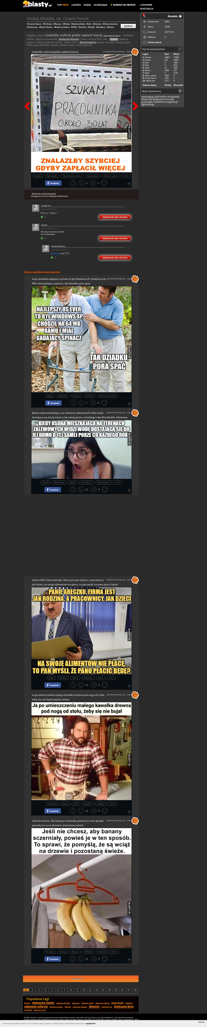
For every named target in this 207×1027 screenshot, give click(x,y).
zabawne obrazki (63, 1003)
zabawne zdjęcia (36, 1006)
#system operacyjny (107, 396)
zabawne (129, 1003)
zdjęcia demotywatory (112, 36)
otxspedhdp (173, 96)
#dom (72, 482)
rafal (147, 68)
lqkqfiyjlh (158, 99)
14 (109, 990)
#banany (75, 952)
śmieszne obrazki (69, 39)
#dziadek (62, 396)
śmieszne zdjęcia (102, 1003)
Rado (147, 73)
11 (90, 990)
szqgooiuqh (172, 102)
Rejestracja (146, 9)
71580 (167, 27)
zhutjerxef (146, 99)
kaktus (148, 70)
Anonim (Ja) (46, 206)
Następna (134, 98)
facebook (28, 1010)
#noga (65, 804)
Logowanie (146, 5)
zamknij (201, 1022)
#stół (76, 804)
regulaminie (90, 1024)
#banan (63, 952)
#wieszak (102, 952)
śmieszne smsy (40, 1010)
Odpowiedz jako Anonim (115, 217)
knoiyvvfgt (168, 99)
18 (135, 990)
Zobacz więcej (154, 42)
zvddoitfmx (159, 102)
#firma (75, 678)
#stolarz (100, 804)
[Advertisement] (81, 516)
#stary (49, 396)
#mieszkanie (86, 482)
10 (84, 990)
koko (147, 62)
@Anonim (56, 253)
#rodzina (63, 678)
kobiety (27, 1003)
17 (129, 990)
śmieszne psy (106, 1007)
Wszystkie (178, 85)
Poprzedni (28, 98)
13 (103, 990)
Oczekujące (101, 5)
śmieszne (75, 1003)
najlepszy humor (56, 1007)
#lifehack (88, 952)
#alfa (51, 678)
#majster (87, 804)
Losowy (76, 5)
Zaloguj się (36, 196)
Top (63, 5)
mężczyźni (117, 1002)
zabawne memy (87, 1003)
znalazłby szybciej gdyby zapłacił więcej (55, 51)
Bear (147, 65)
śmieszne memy (43, 1003)
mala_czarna (150, 75)
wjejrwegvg (147, 96)
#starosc (89, 396)
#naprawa (52, 804)
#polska (38, 176)
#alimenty (88, 678)
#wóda (45, 482)
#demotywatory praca (72, 176)
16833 (167, 21)
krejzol (148, 60)
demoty (94, 1006)
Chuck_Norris (150, 78)
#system (76, 396)
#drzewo (50, 952)
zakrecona (150, 81)
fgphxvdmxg (147, 104)
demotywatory (87, 42)
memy (114, 39)
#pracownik (52, 176)
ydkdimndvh (160, 96)
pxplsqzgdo (147, 102)
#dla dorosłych (103, 482)
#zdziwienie (59, 482)
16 (122, 990)
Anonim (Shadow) (58, 246)
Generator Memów (123, 5)
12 (96, 990)
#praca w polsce (110, 176)
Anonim (148, 57)
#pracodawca (92, 176)
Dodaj (87, 5)
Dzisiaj (168, 85)
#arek (100, 678)
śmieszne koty (124, 1006)
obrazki (68, 1007)
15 (116, 990)
